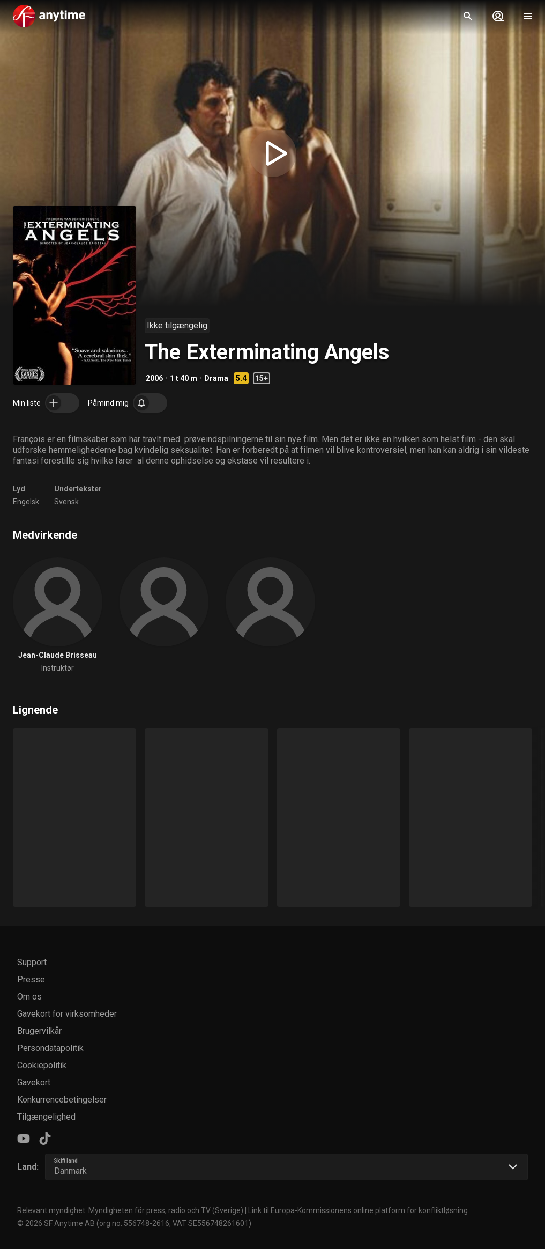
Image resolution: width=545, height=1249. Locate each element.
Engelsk (26, 501)
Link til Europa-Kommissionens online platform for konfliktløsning (358, 1210)
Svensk (66, 501)
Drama (216, 378)
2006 (154, 378)
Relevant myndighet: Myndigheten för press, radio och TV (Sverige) (130, 1210)
